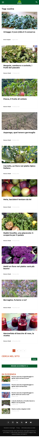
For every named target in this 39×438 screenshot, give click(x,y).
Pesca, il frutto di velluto (15, 99)
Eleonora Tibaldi (7, 73)
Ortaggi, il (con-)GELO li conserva (19, 32)
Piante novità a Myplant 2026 (21, 409)
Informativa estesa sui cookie (28, 428)
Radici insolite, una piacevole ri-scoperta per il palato (18, 234)
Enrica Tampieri (7, 39)
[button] (36, 2)
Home (3, 6)
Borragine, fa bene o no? (15, 300)
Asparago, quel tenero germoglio (19, 132)
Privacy (18, 428)
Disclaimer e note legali (9, 428)
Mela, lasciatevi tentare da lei (17, 199)
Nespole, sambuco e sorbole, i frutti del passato (17, 66)
